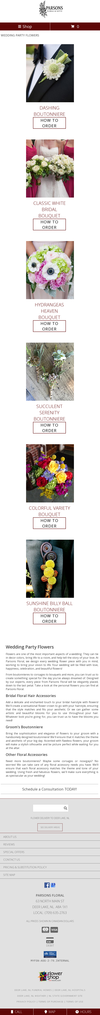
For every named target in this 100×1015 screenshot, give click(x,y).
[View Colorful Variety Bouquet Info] (50, 473)
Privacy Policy (26, 1001)
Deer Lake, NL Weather (31, 995)
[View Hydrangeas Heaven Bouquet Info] (50, 270)
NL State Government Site (66, 995)
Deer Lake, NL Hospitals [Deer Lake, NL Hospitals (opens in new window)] (70, 990)
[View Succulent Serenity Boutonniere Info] (50, 371)
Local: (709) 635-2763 (50, 912)
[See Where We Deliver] (50, 827)
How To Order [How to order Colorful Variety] (49, 523)
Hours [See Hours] (83, 1012)
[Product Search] (50, 808)
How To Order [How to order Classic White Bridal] (49, 224)
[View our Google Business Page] (53, 887)
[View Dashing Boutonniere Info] (50, 73)
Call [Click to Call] (16, 1012)
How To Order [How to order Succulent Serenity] (49, 427)
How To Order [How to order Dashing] (49, 122)
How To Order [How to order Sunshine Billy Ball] (49, 618)
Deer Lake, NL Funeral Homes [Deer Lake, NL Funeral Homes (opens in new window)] (33, 990)
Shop (25, 26)
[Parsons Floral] (50, 17)
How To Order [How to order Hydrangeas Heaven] (49, 326)
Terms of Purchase (50, 1001)
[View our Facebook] (47, 887)
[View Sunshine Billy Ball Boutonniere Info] (50, 568)
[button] (50, 954)
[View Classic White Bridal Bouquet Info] (50, 168)
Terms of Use (74, 1001)
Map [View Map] (50, 1012)
